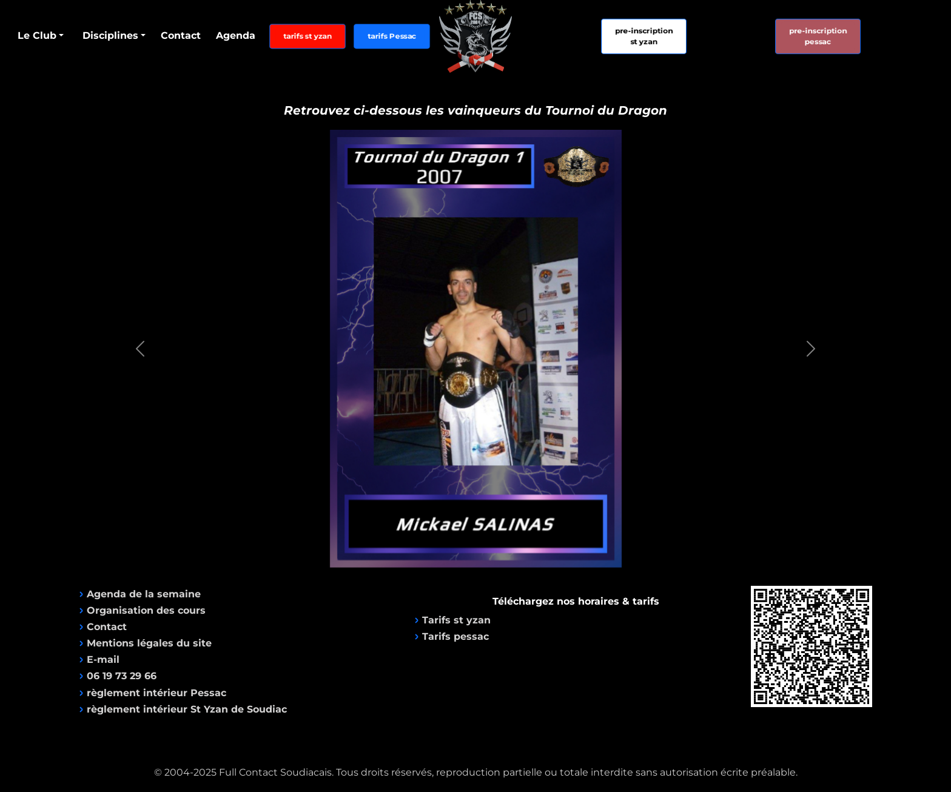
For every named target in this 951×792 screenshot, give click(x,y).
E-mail (103, 659)
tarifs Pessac (391, 36)
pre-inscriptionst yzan (644, 35)
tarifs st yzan (307, 36)
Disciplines (110, 35)
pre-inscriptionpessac (817, 35)
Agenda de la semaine (144, 594)
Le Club (37, 35)
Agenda (235, 35)
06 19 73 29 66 (121, 676)
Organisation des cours (146, 610)
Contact (181, 35)
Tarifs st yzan (456, 620)
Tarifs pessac (455, 636)
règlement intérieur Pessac (156, 693)
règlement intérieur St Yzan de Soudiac (187, 709)
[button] (140, 349)
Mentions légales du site (149, 643)
